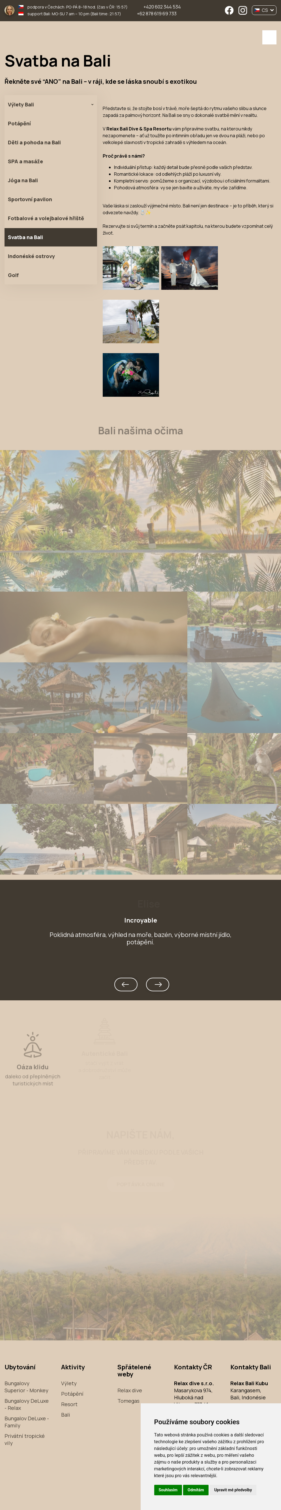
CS (264, 10)
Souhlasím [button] (168, 1490)
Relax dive (129, 1390)
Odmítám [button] (196, 1490)
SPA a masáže (25, 161)
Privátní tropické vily (25, 1439)
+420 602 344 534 (162, 7)
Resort (69, 1404)
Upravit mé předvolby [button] (233, 1490)
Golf (13, 275)
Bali (65, 1414)
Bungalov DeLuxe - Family (27, 1422)
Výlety (69, 1383)
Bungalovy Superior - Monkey (26, 1387)
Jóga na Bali (23, 180)
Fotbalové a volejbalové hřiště (46, 218)
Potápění (19, 123)
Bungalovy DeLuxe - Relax (27, 1404)
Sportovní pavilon (30, 199)
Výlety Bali (21, 104)
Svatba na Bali (25, 237)
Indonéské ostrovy (31, 256)
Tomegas (128, 1400)
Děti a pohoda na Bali (34, 142)
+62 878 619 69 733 (157, 13)
